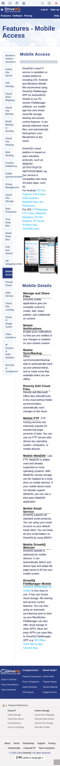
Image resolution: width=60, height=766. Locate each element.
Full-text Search (8, 250)
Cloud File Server (16, 719)
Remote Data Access (44, 719)
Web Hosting (8, 154)
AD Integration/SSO (8, 262)
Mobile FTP (31, 418)
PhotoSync (28, 206)
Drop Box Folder (42, 727)
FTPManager (40, 209)
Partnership (28, 743)
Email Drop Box (8, 236)
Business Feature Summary (8, 58)
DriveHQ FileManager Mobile (37, 582)
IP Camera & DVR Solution (8, 351)
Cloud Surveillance (9, 685)
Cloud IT (12, 711)
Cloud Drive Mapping (8, 97)
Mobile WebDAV (34, 456)
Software (17, 15)
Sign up (54, 9)
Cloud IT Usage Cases (8, 322)
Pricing (28, 15)
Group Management (8, 186)
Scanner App (29, 225)
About (7, 743)
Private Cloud (8, 284)
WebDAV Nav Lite (32, 202)
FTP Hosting (8, 85)
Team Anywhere (8, 336)
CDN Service (8, 294)
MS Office (40, 640)
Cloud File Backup (8, 110)
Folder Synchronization (8, 175)
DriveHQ (27, 753)
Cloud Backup (14, 723)
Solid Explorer (30, 198)
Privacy (52, 743)
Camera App (30, 648)
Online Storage (42, 711)
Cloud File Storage (8, 198)
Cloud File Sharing (8, 141)
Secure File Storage (44, 723)
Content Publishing (8, 165)
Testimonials (14, 748)
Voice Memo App (32, 644)
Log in (44, 9)
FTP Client (28, 213)
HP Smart (38, 221)
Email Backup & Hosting (8, 126)
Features (6, 15)
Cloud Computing (16, 727)
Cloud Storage (14, 715)
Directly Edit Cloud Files (36, 388)
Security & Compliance (8, 368)
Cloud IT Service (8, 679)
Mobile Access (8, 273)
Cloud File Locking (8, 306)
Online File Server (8, 72)
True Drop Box (8, 222)
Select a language (30, 758)
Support (41, 743)
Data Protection (8, 210)
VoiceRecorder (30, 228)
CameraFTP (29, 748)
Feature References (18, 705)
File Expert (39, 194)
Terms (16, 743)
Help (56, 15)
